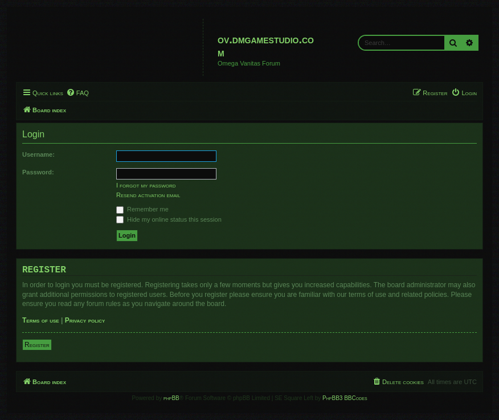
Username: (38, 154)
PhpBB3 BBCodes (344, 398)
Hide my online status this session (169, 219)
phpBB (171, 398)
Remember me (142, 209)
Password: (38, 172)
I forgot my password (146, 185)
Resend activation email (148, 194)
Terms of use (40, 320)
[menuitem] (77, 93)
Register (37, 345)
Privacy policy (85, 320)
